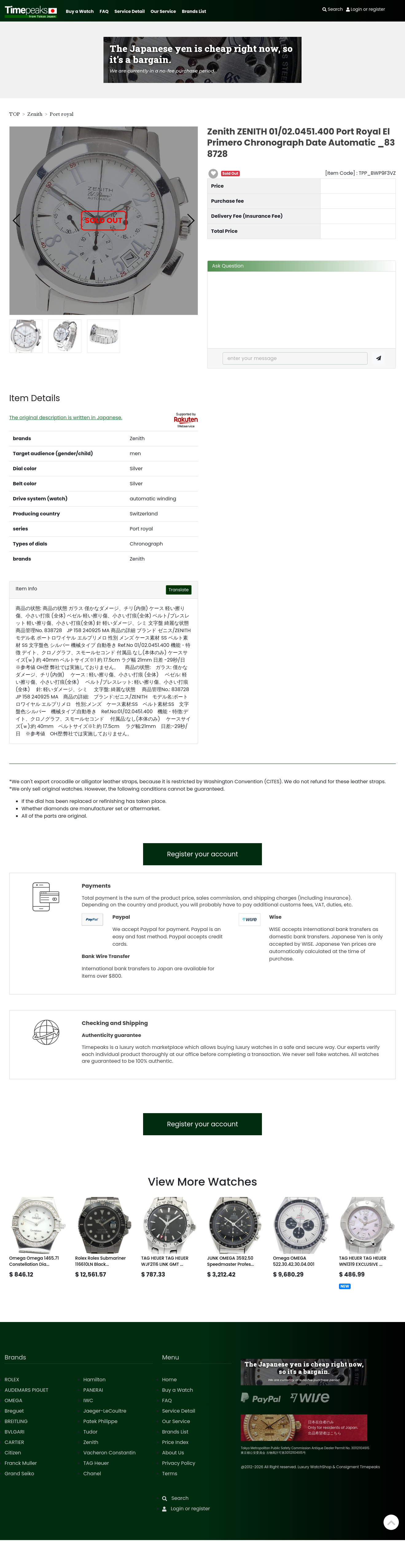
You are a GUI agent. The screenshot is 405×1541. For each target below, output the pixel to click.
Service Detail (130, 11)
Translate (179, 590)
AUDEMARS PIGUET (26, 1390)
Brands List (194, 11)
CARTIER (14, 1443)
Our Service (163, 11)
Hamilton (94, 1380)
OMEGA (13, 1401)
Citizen (13, 1453)
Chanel (92, 1474)
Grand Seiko (19, 1474)
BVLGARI (14, 1432)
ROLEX (12, 1380)
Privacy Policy (178, 1464)
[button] (17, 220)
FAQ (104, 11)
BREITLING (16, 1422)
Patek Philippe (100, 1422)
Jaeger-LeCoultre (104, 1411)
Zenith (34, 114)
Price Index (175, 1443)
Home (169, 1380)
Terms (169, 1474)
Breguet (14, 1411)
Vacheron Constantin (109, 1453)
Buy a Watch (80, 11)
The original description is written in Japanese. (65, 417)
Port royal (61, 114)
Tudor (90, 1432)
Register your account (202, 854)
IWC (88, 1401)
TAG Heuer (96, 1464)
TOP (14, 114)
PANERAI (93, 1390)
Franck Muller (21, 1464)
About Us (173, 1453)
